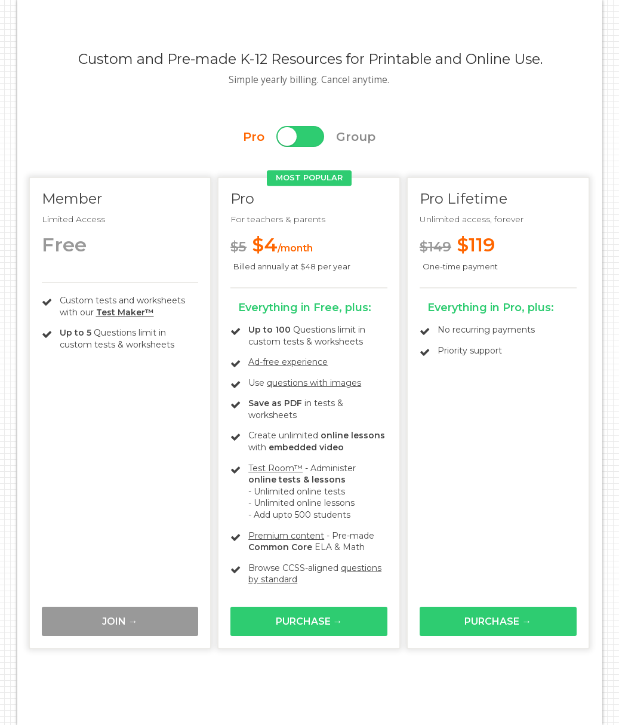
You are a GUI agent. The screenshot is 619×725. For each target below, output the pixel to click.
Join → (120, 621)
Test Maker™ (125, 312)
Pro (253, 137)
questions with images (314, 382)
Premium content (286, 535)
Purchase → (309, 621)
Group (355, 137)
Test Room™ (275, 468)
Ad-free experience (288, 362)
